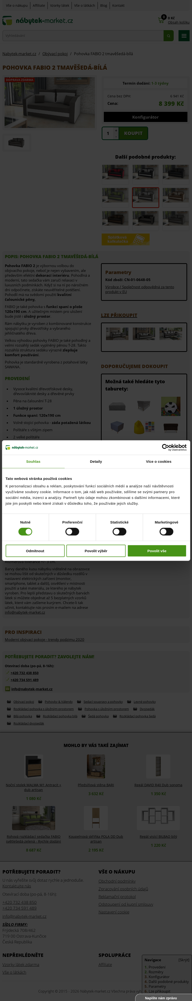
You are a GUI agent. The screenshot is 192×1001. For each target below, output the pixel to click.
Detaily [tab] (96, 461)
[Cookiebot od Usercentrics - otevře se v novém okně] (165, 447)
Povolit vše (156, 551)
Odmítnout (35, 551)
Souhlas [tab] (33, 461)
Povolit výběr (96, 551)
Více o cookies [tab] (159, 461)
